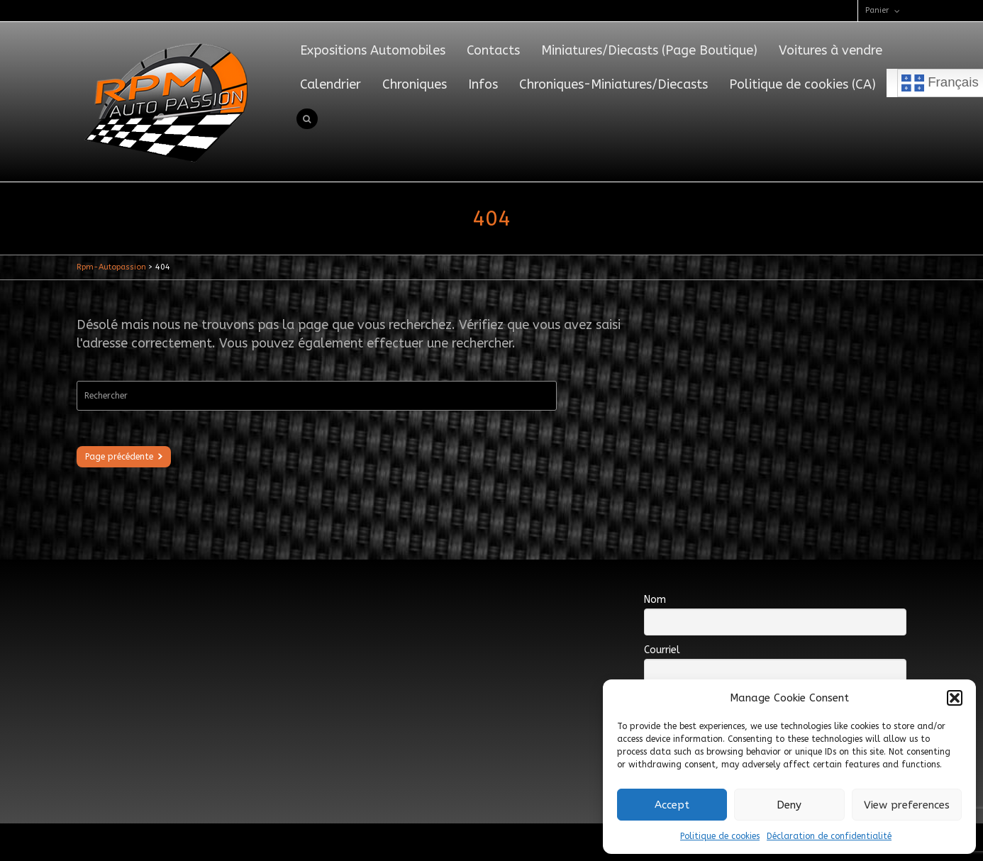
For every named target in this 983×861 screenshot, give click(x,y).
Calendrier (330, 84)
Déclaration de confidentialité (829, 836)
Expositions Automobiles (372, 50)
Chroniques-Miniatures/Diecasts (613, 84)
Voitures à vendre (830, 50)
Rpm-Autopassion (111, 267)
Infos (483, 84)
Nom (655, 600)
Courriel (662, 650)
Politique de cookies (720, 836)
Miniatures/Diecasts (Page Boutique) (649, 50)
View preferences (907, 805)
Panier (877, 10)
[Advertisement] (335, 613)
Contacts (493, 50)
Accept (672, 805)
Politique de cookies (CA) (802, 84)
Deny (789, 805)
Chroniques (414, 84)
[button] (955, 698)
